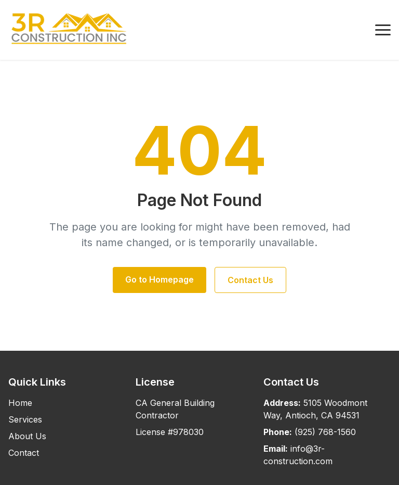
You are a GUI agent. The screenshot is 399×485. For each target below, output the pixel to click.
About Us (27, 436)
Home (20, 403)
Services (25, 419)
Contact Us (250, 280)
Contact (23, 453)
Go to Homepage (159, 279)
